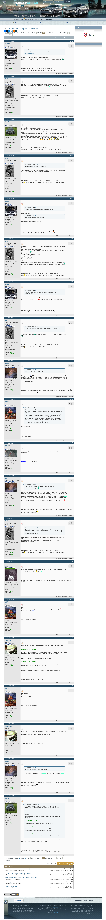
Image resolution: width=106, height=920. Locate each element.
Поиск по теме (67, 38)
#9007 (71, 281)
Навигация (48, 19)
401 (32, 33)
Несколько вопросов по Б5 (12, 886)
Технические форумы (25, 22)
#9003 (71, 119)
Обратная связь (78, 901)
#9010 (71, 399)
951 (61, 33)
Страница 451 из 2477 (12, 33)
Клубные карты (56, 16)
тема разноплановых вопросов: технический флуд (18, 869)
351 (29, 33)
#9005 (71, 198)
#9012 (71, 475)
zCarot (56, 913)
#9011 (71, 443)
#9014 (71, 561)
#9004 (71, 155)
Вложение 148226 (29, 53)
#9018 (71, 723)
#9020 (71, 795)
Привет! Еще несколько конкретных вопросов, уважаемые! (21, 877)
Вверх (71, 73)
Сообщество (28, 19)
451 (44, 33)
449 (38, 33)
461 (53, 33)
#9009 (71, 361)
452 (47, 33)
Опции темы (58, 38)
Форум (24, 16)
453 (50, 33)
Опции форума (38, 19)
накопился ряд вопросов (11, 882)
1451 (64, 33)
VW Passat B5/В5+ (37, 22)
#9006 (71, 238)
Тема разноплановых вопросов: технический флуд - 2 (24, 29)
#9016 (71, 637)
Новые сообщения (18, 19)
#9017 (71, 685)
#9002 (71, 76)
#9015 (71, 599)
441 (35, 33)
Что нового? (43, 16)
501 (56, 33)
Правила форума (70, 16)
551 (58, 33)
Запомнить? (47, 3)
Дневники (33, 16)
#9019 (71, 758)
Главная (16, 16)
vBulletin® (56, 907)
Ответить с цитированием (61, 73)
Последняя (8, 34)
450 (41, 33)
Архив (85, 901)
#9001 (71, 41)
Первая (21, 33)
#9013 (71, 518)
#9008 (71, 318)
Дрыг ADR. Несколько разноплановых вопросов (18, 873)
